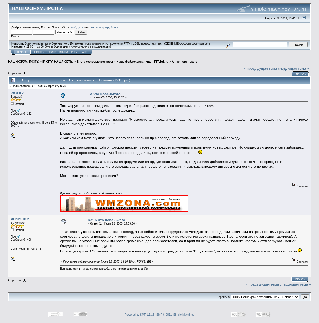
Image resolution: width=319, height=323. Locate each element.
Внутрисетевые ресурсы (95, 61)
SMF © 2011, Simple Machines (175, 314)
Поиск (51, 52)
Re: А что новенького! (107, 220)
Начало (22, 52)
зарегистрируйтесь (104, 27)
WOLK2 (17, 93)
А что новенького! (185, 61)
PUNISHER (20, 219)
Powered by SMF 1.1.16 (139, 314)
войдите (77, 27)
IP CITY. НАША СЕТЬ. (57, 61)
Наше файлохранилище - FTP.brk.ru (143, 61)
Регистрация (80, 52)
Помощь (38, 52)
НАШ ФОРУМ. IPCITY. (23, 61)
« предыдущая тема (260, 68)
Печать (301, 74)
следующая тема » (293, 68)
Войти (63, 52)
